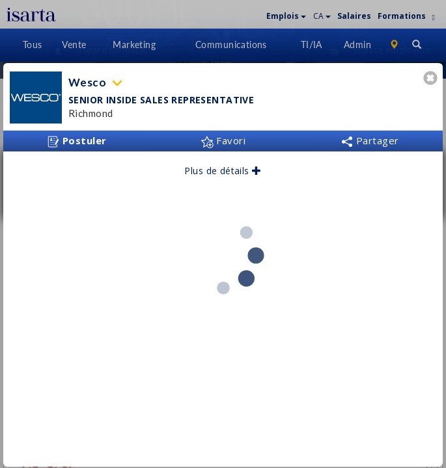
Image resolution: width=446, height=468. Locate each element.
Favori (223, 135)
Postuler (77, 136)
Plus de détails (222, 166)
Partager (370, 135)
